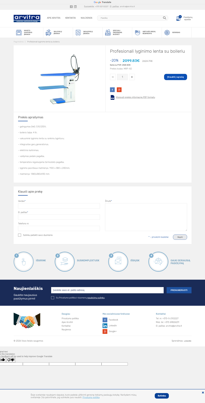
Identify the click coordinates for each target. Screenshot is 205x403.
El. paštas (23, 212)
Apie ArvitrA (53, 18)
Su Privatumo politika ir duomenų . (78, 298)
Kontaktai (70, 18)
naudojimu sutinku (96, 298)
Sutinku (162, 396)
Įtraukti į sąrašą (175, 77)
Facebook (113, 320)
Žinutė (108, 201)
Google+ (113, 331)
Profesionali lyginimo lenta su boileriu (43, 42)
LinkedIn (113, 325)
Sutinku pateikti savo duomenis (35, 235)
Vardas (21, 201)
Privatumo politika (70, 318)
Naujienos (86, 18)
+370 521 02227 (101, 6)
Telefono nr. (23, 223)
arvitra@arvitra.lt (127, 6)
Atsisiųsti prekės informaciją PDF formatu (135, 97)
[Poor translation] (11, 360)
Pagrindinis (19, 42)
